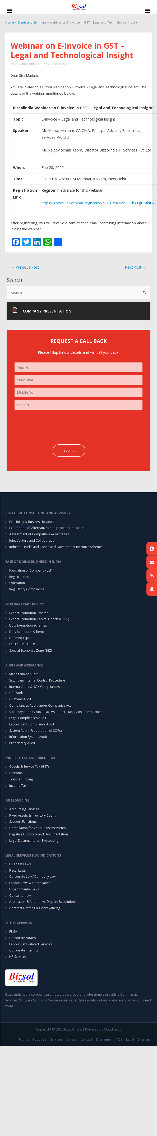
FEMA (13, 931)
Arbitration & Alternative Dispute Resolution (42, 901)
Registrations (19, 576)
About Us (39, 1039)
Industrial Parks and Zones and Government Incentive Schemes (56, 547)
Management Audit (23, 674)
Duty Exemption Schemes (28, 625)
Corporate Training (23, 950)
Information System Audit (28, 736)
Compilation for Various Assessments (37, 828)
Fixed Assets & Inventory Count (32, 815)
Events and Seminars (25, 64)
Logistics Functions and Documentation (38, 834)
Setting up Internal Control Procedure (37, 680)
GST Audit (16, 693)
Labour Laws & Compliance (29, 883)
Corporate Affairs (22, 938)
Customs (15, 773)
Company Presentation (47, 311)
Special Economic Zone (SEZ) (30, 650)
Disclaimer (104, 1039)
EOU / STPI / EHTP (22, 644)
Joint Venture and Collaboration (33, 540)
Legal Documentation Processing (33, 840)
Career (71, 1039)
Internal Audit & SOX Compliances (34, 686)
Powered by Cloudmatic (103, 1029)
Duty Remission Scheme (27, 631)
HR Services (17, 956)
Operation (17, 583)
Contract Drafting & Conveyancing (34, 908)
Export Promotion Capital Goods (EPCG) (39, 619)
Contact (86, 1039)
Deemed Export (21, 638)
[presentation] (55, 427)
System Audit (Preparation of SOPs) (35, 730)
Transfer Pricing (21, 779)
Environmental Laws (24, 889)
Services (56, 1039)
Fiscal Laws (17, 870)
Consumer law (20, 895)
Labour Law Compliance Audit (31, 724)
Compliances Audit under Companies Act (40, 705)
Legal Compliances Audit (27, 718)
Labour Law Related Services (30, 944)
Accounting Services (24, 809)
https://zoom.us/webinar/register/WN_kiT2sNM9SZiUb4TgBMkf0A (98, 202)
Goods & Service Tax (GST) (29, 766)
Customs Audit (20, 699)
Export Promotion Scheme (28, 613)
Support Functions (22, 821)
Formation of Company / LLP (30, 570)
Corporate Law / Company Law (32, 876)
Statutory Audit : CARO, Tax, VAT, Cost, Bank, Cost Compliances (56, 712)
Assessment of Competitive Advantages (39, 534)
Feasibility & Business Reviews (31, 521)
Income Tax (17, 785)
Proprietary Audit (22, 743)
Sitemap (144, 1039)
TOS (119, 1039)
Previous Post (25, 267)
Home (23, 1039)
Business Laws (20, 864)
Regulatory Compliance (26, 589)
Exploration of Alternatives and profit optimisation (47, 528)
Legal (130, 1039)
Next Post (135, 267)
